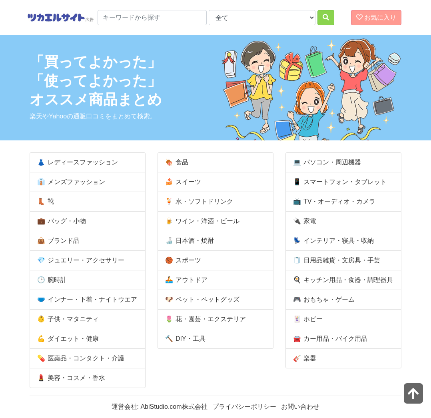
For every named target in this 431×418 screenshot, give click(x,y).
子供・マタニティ (67, 319)
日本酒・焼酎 (188, 241)
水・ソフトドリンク (198, 201)
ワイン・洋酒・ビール (201, 221)
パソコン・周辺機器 (326, 162)
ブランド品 (57, 241)
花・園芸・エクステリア (204, 319)
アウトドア (185, 280)
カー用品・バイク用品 (329, 339)
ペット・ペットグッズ (201, 299)
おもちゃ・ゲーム (323, 299)
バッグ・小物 (60, 221)
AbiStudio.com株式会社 (173, 406)
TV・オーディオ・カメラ (333, 201)
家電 (303, 221)
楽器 (303, 358)
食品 (175, 162)
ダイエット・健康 (67, 339)
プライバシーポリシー (244, 406)
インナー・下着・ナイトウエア (86, 299)
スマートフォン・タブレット (339, 182)
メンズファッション (70, 182)
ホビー (307, 319)
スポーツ (182, 260)
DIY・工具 (184, 339)
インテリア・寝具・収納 (332, 241)
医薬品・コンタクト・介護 (79, 358)
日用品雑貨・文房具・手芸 (335, 260)
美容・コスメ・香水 (70, 378)
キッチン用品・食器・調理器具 (342, 280)
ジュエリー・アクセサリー (79, 260)
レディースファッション (76, 162)
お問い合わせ (300, 406)
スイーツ (182, 182)
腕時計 (51, 280)
